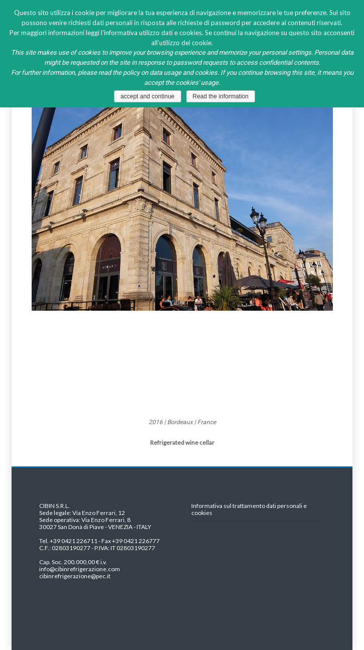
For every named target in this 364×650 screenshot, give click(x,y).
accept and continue (147, 96)
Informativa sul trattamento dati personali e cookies (249, 509)
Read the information (221, 96)
